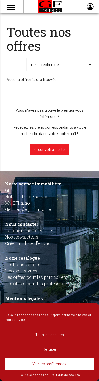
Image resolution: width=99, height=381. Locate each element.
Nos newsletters (21, 237)
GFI (8, 190)
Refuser (49, 349)
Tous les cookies (49, 334)
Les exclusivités (21, 271)
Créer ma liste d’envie (27, 243)
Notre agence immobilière (33, 184)
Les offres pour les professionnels (40, 283)
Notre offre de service (27, 196)
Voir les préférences (49, 363)
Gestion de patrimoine (28, 209)
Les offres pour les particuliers (36, 277)
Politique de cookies (33, 374)
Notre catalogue (22, 258)
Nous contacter (21, 224)
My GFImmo (17, 203)
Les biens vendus (22, 264)
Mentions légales (24, 298)
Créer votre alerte (49, 149)
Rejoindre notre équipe (28, 230)
